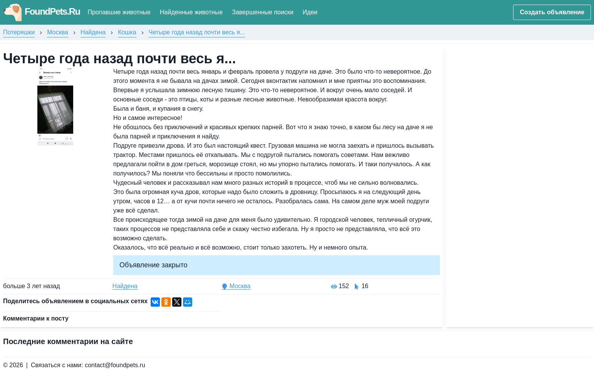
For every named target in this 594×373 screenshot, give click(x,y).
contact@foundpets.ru (115, 365)
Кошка (127, 32)
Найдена (93, 32)
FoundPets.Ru (41, 11)
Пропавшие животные (119, 12)
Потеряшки (19, 32)
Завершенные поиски (262, 12)
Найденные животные (191, 12)
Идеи (310, 12)
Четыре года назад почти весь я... (197, 32)
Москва (57, 32)
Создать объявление (552, 12)
